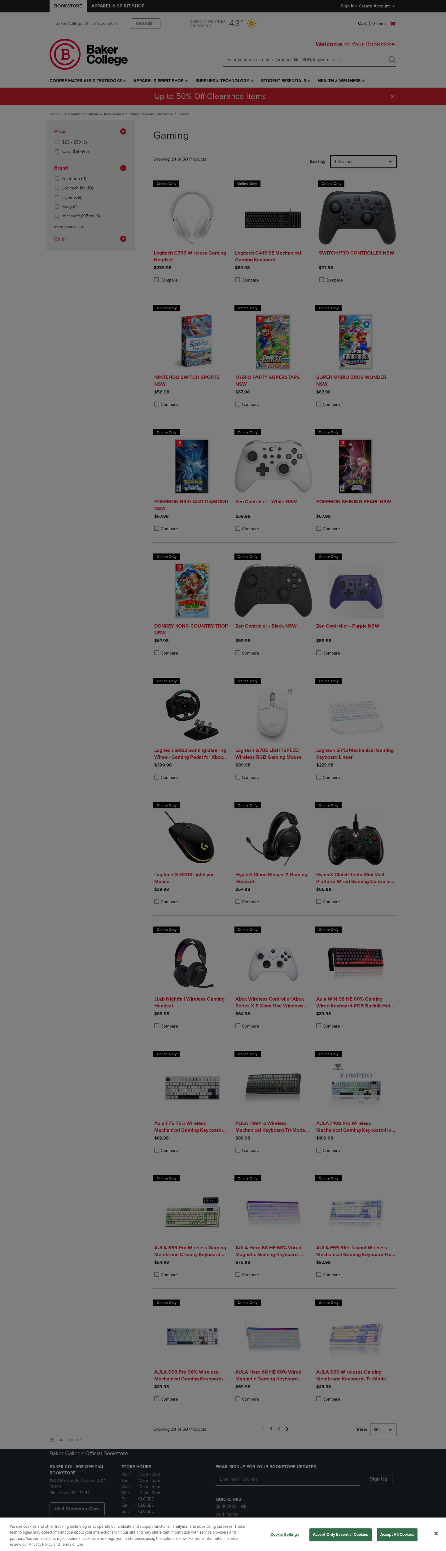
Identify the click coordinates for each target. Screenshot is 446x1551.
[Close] (436, 1533)
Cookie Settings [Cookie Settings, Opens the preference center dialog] (284, 1534)
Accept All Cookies (397, 1534)
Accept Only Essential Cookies (340, 1534)
